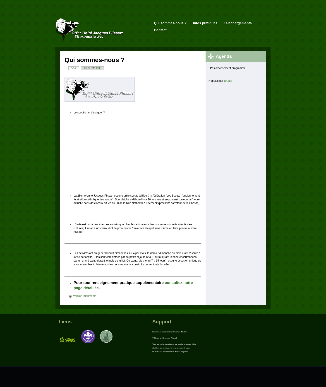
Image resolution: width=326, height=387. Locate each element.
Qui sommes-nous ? (170, 23)
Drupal (228, 80)
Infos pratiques (205, 23)
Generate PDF (92, 68)
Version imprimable (82, 296)
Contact (160, 30)
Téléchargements (238, 23)
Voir (75, 68)
